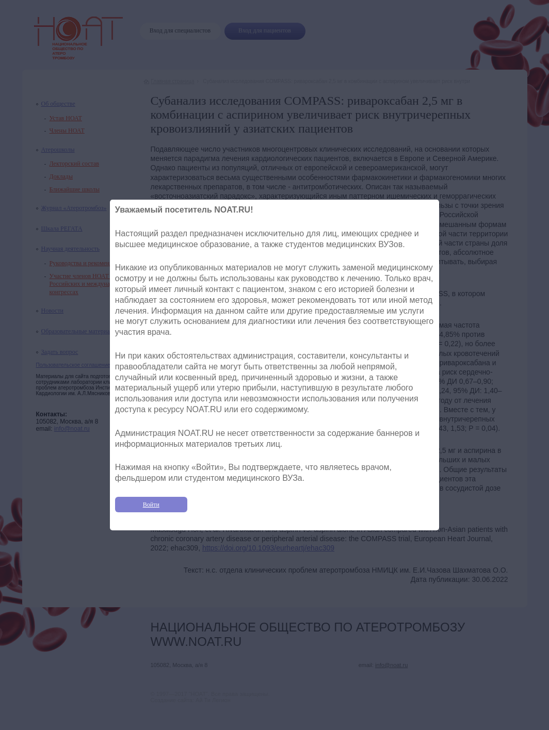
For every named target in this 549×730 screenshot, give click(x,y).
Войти (151, 504)
